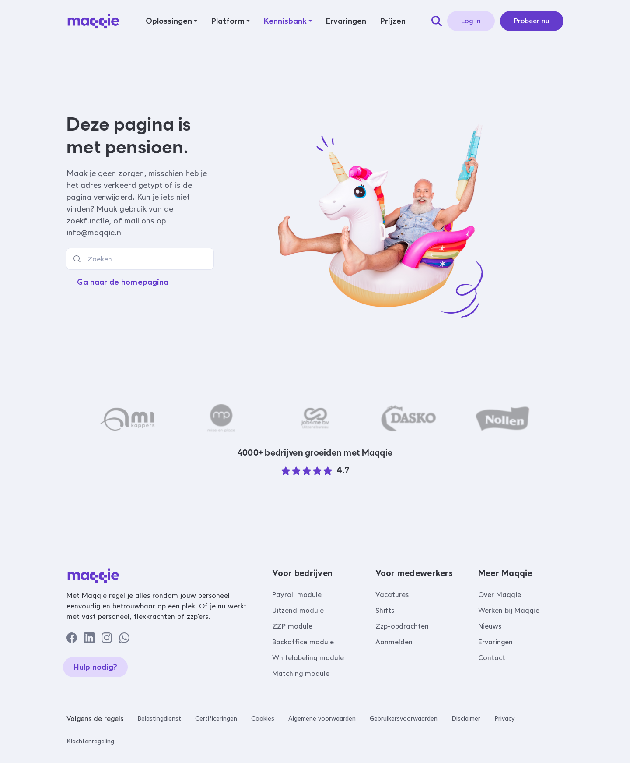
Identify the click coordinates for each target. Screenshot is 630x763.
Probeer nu (532, 21)
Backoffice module (303, 642)
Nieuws (489, 626)
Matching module (300, 673)
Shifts (384, 610)
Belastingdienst (159, 718)
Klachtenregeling (90, 741)
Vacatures (392, 594)
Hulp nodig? (95, 667)
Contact (491, 657)
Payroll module (297, 594)
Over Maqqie (499, 594)
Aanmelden (394, 642)
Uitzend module (298, 610)
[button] (171, 21)
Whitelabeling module (308, 657)
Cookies (262, 718)
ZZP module (292, 626)
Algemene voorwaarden (322, 718)
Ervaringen (495, 642)
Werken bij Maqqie (508, 610)
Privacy (504, 718)
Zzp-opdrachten (402, 626)
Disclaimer (466, 718)
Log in (471, 21)
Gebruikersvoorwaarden (404, 718)
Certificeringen (216, 718)
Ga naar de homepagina (122, 282)
